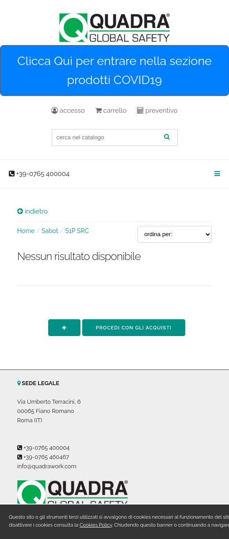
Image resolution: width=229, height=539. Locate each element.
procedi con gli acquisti (134, 328)
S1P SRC (77, 230)
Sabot (50, 230)
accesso (68, 111)
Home (26, 230)
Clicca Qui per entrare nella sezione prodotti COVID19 (114, 70)
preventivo (157, 111)
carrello (110, 111)
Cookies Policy (96, 525)
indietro (32, 211)
